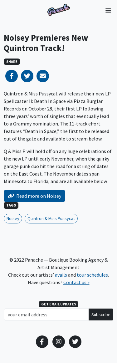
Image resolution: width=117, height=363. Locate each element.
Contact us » (76, 282)
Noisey (13, 218)
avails (61, 275)
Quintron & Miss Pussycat (51, 218)
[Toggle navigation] (108, 10)
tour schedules (92, 275)
